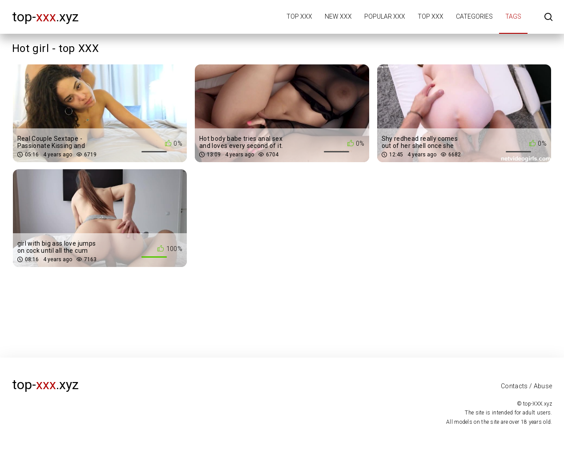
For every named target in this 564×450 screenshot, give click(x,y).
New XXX (338, 16)
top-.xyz (45, 16)
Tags (513, 16)
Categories (474, 16)
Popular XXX (384, 16)
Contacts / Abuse (526, 386)
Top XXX (299, 16)
